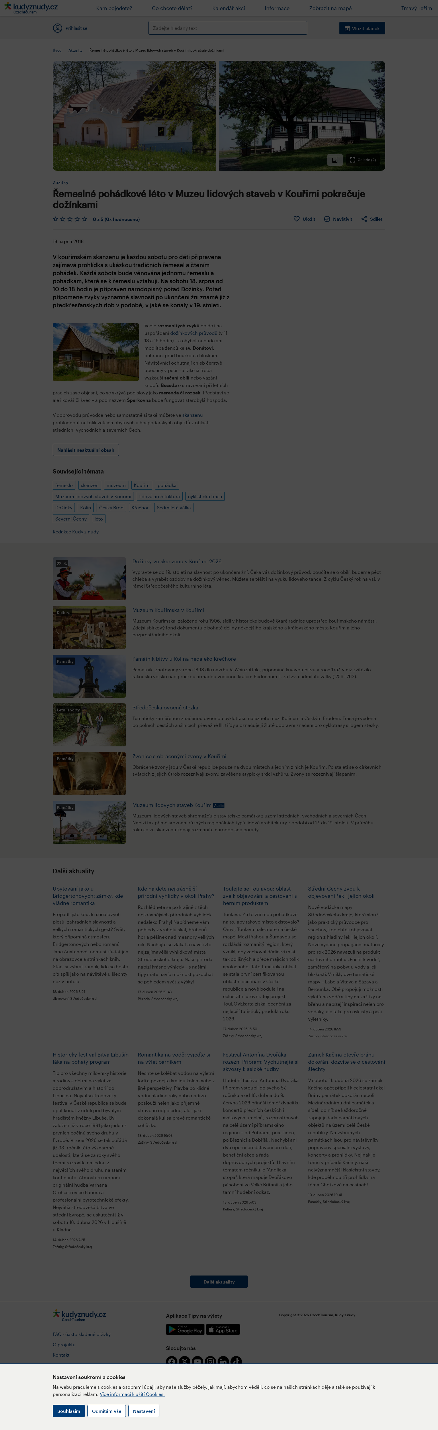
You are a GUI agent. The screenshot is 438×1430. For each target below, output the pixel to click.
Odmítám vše (106, 1411)
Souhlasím (68, 1411)
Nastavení (144, 1411)
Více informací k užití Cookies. (132, 1394)
